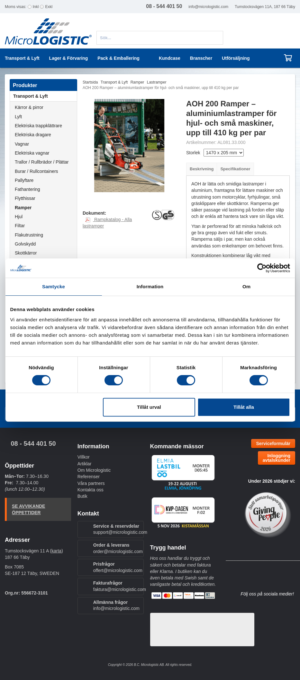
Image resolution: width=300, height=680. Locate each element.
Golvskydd (25, 243)
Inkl (36, 6)
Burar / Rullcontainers (36, 171)
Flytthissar (25, 198)
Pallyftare (24, 180)
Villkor (83, 457)
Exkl (48, 6)
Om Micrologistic (94, 470)
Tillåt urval (149, 407)
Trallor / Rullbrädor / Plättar (42, 162)
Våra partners (91, 483)
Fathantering (27, 189)
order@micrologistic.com (118, 551)
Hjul (19, 216)
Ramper (23, 207)
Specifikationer (235, 168)
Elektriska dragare (33, 134)
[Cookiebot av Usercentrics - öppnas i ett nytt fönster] (262, 268)
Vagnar (22, 144)
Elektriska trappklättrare (38, 125)
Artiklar (84, 463)
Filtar (20, 225)
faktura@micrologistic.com (119, 589)
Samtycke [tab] (53, 286)
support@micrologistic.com (120, 532)
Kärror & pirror (29, 107)
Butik (82, 496)
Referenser (88, 476)
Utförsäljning (236, 58)
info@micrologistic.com (208, 6)
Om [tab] (246, 286)
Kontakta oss (90, 489)
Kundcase (169, 58)
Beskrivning (202, 168)
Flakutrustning (29, 234)
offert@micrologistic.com (117, 570)
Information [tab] (150, 286)
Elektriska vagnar (32, 153)
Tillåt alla (243, 407)
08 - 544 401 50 (33, 443)
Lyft (18, 116)
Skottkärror (26, 252)
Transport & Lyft (45, 96)
